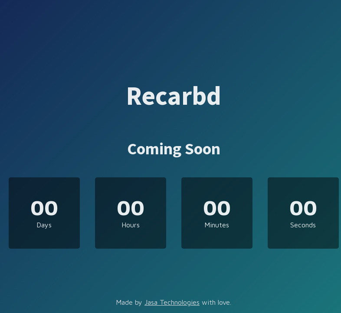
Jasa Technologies (172, 302)
